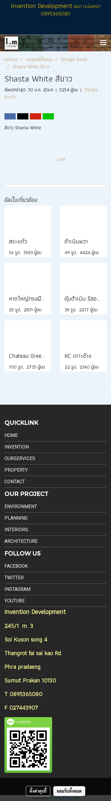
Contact (14, 481)
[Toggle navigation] (103, 43)
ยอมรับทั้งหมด (69, 791)
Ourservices (19, 458)
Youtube (14, 601)
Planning (16, 518)
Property (16, 470)
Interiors (16, 529)
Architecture (21, 541)
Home (11, 435)
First (50, 159)
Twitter (14, 577)
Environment (20, 506)
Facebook (16, 566)
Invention (16, 447)
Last (61, 159)
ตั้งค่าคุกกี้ (38, 791)
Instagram (17, 589)
